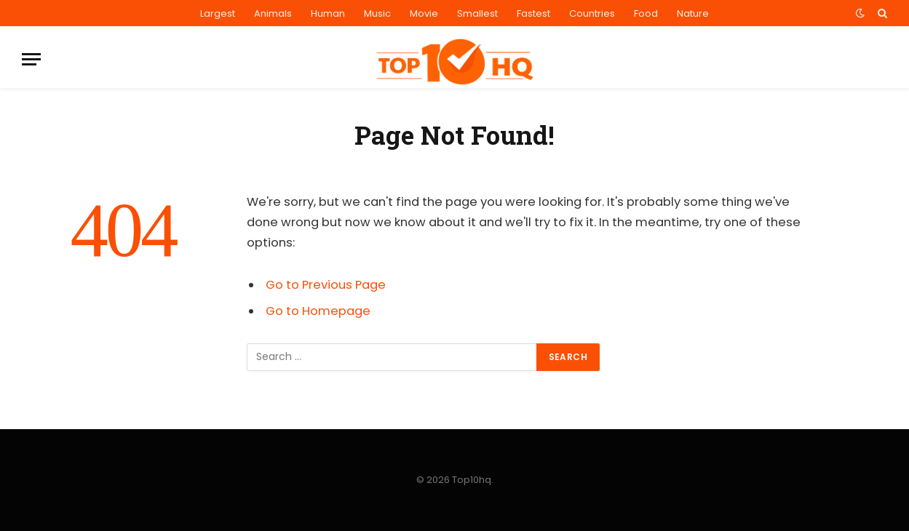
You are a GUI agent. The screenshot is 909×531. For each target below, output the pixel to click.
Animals (273, 13)
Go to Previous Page (326, 284)
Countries (592, 13)
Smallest (477, 13)
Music (377, 13)
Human (328, 13)
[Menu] (31, 59)
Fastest (533, 13)
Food (646, 13)
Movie (424, 13)
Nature (693, 13)
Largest (217, 13)
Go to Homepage (318, 311)
